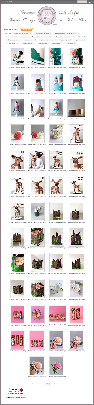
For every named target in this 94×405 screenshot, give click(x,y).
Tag (12, 29)
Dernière (59, 384)
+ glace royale (66, 40)
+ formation (12, 37)
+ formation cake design (30, 37)
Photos (7, 29)
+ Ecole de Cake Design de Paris (67, 33)
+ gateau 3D (57, 43)
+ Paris (58, 37)
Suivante (52, 384)
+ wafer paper (12, 43)
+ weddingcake (28, 43)
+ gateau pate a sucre (48, 40)
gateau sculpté (26, 29)
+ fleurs (82, 37)
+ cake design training (42, 33)
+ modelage (70, 43)
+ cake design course (22, 33)
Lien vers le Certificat (16, 402)
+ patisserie (80, 40)
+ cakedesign (43, 43)
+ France (47, 37)
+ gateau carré (30, 40)
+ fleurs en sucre (13, 40)
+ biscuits (69, 37)
